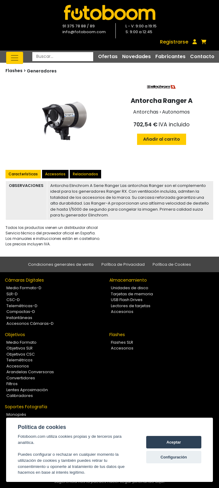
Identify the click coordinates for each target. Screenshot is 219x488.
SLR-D (12, 294)
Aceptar (173, 442)
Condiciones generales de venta (61, 264)
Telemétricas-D (21, 306)
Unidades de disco (129, 288)
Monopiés (16, 414)
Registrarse (174, 41)
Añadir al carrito (161, 139)
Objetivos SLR (19, 348)
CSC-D (13, 300)
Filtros (12, 384)
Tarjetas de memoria (132, 294)
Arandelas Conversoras (30, 372)
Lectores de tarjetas (130, 306)
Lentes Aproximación (27, 390)
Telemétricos (19, 360)
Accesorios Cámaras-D (30, 323)
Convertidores (20, 378)
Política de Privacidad (123, 264)
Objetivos (15, 335)
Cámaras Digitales (24, 280)
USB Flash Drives (127, 300)
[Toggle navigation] (14, 58)
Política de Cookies (172, 264)
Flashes (117, 335)
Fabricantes (170, 56)
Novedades (136, 56)
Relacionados (85, 174)
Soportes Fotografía (26, 407)
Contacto (202, 56)
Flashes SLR (122, 342)
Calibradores (19, 395)
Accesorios (55, 174)
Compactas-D (20, 311)
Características (23, 174)
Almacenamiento (128, 280)
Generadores (42, 71)
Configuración (174, 457)
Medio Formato (21, 342)
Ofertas (108, 56)
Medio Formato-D (23, 288)
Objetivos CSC (20, 354)
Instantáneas (19, 318)
